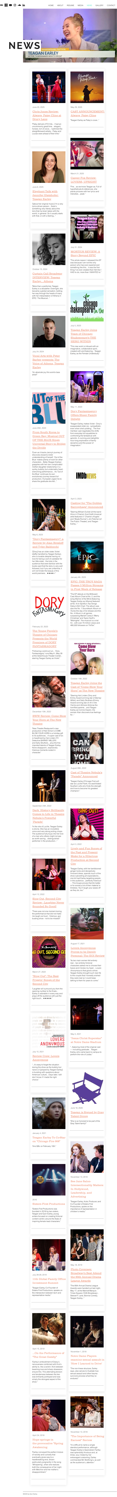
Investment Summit (45, 1282)
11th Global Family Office (49, 1278)
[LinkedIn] (23, 5)
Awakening (39, 1447)
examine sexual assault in (87, 1359)
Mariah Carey (86, 615)
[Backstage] (6, 5)
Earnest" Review (81, 1440)
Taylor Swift (88, 618)
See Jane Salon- (81, 1181)
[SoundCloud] (19, 5)
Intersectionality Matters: (87, 1185)
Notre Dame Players (83, 1355)
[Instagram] (14, 5)
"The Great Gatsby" (44, 1356)
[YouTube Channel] (10, 5)
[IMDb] (1, 5)
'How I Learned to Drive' (86, 1363)
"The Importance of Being (87, 1436)
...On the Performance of (48, 1353)
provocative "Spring (50, 1443)
